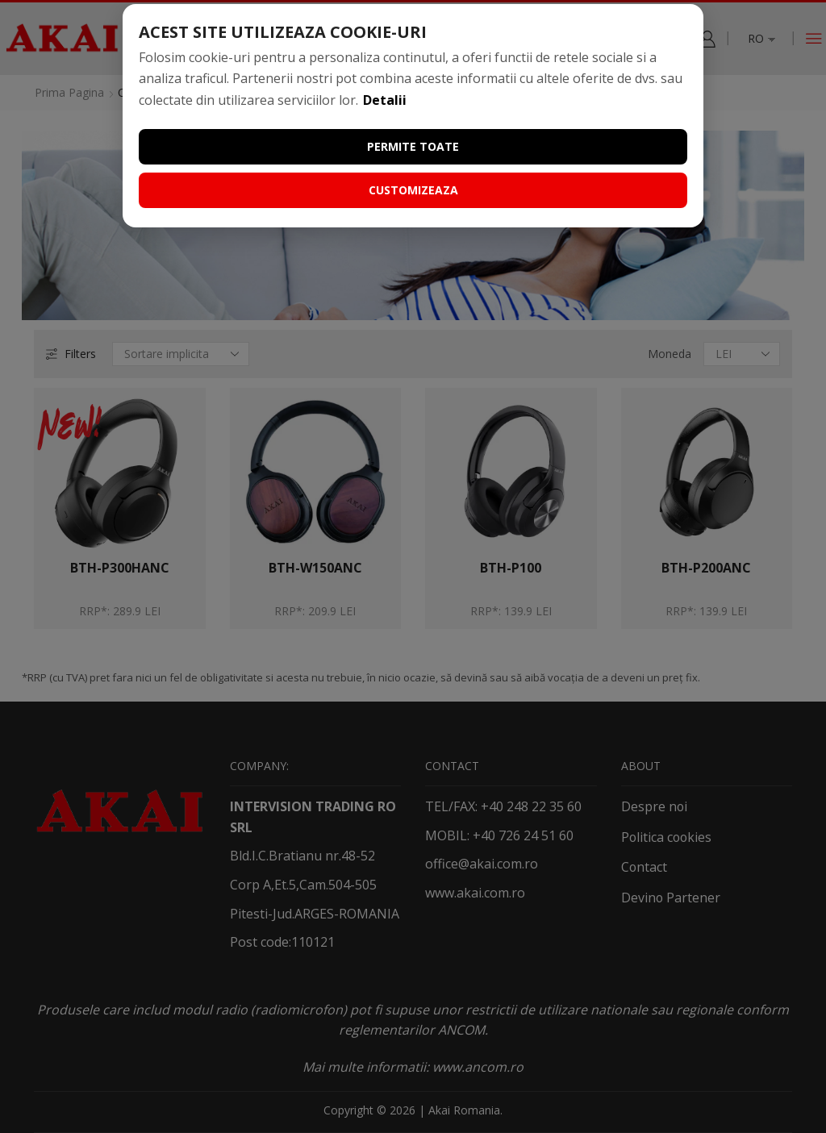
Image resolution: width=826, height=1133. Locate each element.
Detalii (385, 100)
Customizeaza (413, 190)
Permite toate (413, 146)
